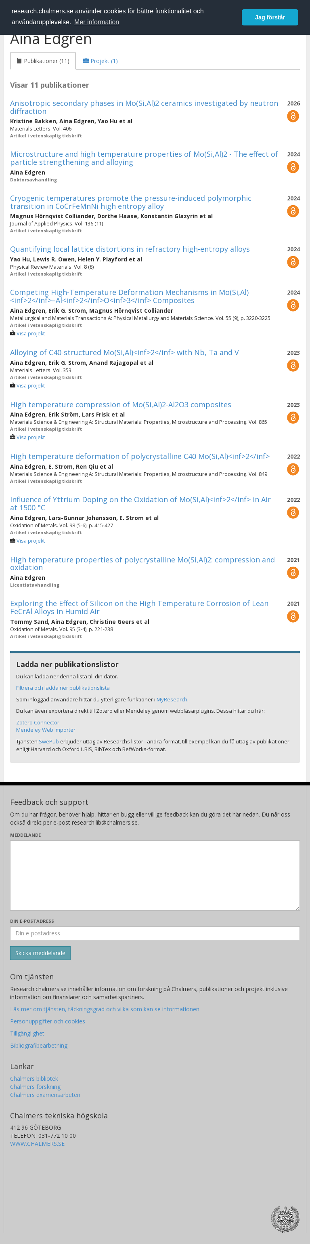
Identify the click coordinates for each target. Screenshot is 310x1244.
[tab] (43, 61)
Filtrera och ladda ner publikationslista (63, 687)
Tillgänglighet (27, 1033)
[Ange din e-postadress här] (155, 933)
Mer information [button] (96, 22)
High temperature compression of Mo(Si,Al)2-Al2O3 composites (120, 404)
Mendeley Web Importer (45, 729)
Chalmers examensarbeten (45, 1095)
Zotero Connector (37, 722)
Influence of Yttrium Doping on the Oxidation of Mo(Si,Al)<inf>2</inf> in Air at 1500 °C (140, 503)
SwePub (49, 741)
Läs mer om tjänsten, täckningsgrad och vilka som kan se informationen (104, 1009)
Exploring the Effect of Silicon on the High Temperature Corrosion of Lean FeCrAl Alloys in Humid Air (139, 607)
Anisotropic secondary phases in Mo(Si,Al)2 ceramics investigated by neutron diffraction (144, 107)
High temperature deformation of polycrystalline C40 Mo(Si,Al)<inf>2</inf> (140, 456)
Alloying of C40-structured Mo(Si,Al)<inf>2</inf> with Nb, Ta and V (124, 352)
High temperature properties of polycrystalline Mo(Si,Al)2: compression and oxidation (142, 564)
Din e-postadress (32, 921)
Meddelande (25, 835)
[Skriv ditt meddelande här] (155, 875)
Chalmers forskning (35, 1086)
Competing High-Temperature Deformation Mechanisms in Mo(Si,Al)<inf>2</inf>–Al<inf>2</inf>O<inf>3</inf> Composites (129, 296)
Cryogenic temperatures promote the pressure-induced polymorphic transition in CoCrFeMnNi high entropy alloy (130, 202)
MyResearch (172, 699)
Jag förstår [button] (270, 17)
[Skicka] (40, 953)
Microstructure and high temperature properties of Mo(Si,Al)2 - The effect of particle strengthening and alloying (144, 158)
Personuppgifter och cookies (47, 1021)
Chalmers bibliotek (34, 1078)
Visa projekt (31, 333)
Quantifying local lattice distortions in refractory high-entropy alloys (130, 249)
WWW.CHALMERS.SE (37, 1143)
